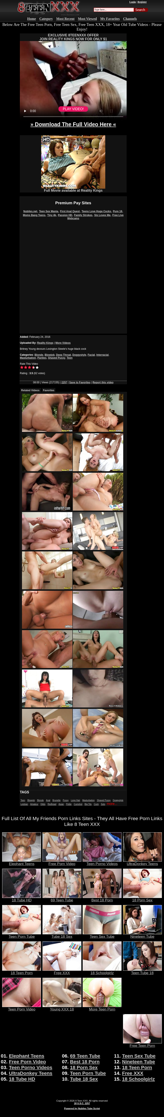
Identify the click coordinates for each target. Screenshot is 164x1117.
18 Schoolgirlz (102, 971)
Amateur (34, 804)
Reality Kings (45, 342)
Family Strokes (83, 215)
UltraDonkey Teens (142, 862)
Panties (42, 357)
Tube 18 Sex (61, 935)
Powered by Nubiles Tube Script (82, 1108)
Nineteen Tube (142, 935)
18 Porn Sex (142, 898)
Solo (103, 804)
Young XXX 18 (61, 1007)
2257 (64, 382)
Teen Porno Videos (102, 862)
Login (132, 1)
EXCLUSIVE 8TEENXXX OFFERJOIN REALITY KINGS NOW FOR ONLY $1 (73, 37)
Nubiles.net (30, 211)
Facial (91, 354)
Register (142, 1)
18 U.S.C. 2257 (82, 1103)
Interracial (102, 354)
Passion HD (65, 215)
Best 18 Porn (102, 898)
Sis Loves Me (102, 215)
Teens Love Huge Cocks (96, 211)
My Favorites (110, 19)
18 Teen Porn (21, 971)
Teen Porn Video (21, 1007)
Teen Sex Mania (48, 211)
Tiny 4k (51, 215)
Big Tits (88, 804)
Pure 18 (117, 211)
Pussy (66, 800)
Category (46, 19)
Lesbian (24, 804)
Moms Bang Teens (34, 215)
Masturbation (28, 357)
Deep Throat (63, 354)
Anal (48, 800)
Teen (69, 357)
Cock (96, 804)
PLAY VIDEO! (73, 109)
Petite (69, 804)
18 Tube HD (21, 898)
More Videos (63, 342)
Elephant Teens (21, 862)
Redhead (52, 804)
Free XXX (61, 971)
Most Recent (65, 19)
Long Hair (75, 800)
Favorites (48, 390)
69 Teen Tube (61, 898)
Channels (130, 19)
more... (112, 804)
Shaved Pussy (56, 357)
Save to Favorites (79, 382)
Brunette (57, 800)
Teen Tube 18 (142, 971)
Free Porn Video (61, 862)
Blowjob (50, 354)
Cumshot (78, 804)
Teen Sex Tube (102, 935)
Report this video (102, 382)
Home (31, 19)
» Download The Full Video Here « (73, 124)
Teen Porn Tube (21, 935)
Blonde (39, 354)
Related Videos (30, 390)
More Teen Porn (102, 1007)
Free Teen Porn (142, 1044)
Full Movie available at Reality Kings (73, 189)
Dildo (43, 804)
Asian (61, 804)
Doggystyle (79, 354)
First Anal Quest (70, 211)
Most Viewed (87, 19)
